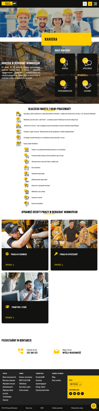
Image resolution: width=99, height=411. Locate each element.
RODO (42, 408)
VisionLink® (40, 377)
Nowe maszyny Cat (9, 377)
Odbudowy (22, 383)
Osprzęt (5, 399)
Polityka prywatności (57, 408)
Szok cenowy (23, 390)
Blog (53, 377)
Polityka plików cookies (77, 408)
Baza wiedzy (56, 380)
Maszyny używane (9, 380)
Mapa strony (29, 408)
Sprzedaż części (24, 386)
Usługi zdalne (40, 386)
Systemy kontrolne (42, 390)
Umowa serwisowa (25, 377)
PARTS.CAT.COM (24, 380)
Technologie (7, 396)
